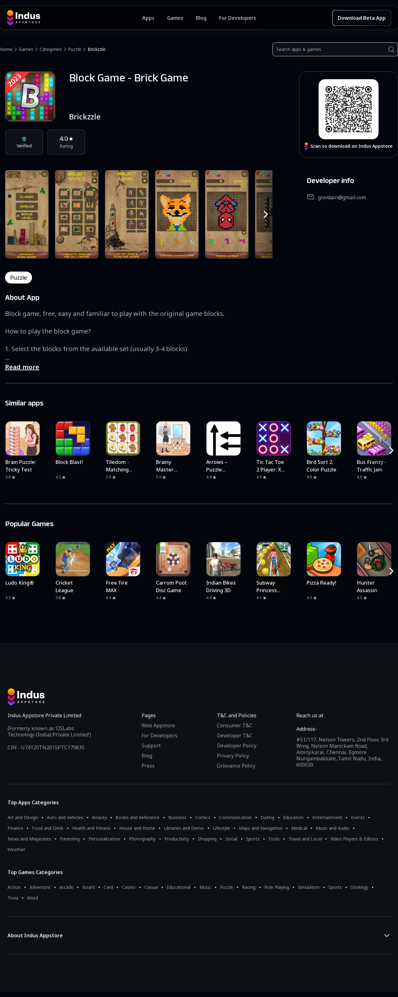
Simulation (309, 887)
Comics (202, 817)
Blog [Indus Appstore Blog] (201, 18)
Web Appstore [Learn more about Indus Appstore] (158, 725)
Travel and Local (305, 839)
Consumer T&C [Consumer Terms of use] (234, 725)
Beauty (99, 817)
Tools (274, 839)
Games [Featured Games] (175, 18)
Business (177, 817)
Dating (267, 817)
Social (231, 839)
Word (32, 898)
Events (358, 817)
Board (88, 887)
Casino (129, 887)
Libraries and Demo (184, 828)
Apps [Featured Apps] (148, 18)
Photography (142, 839)
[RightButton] (265, 214)
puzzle (18, 277)
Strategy (359, 887)
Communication (235, 817)
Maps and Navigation (260, 828)
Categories (51, 49)
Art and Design (23, 817)
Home (6, 49)
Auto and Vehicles (65, 817)
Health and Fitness (91, 828)
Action (14, 887)
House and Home (137, 828)
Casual (151, 887)
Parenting (70, 839)
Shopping (207, 839)
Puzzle (74, 49)
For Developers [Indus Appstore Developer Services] (237, 18)
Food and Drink (47, 828)
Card (108, 887)
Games (26, 49)
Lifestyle (221, 828)
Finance (15, 828)
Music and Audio (332, 828)
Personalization (104, 839)
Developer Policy (236, 745)
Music (205, 887)
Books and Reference (137, 817)
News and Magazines (29, 839)
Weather (16, 849)
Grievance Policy (236, 766)
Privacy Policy (233, 755)
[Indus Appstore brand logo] (74, 18)
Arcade (66, 887)
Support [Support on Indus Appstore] (151, 745)
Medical (299, 828)
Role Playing (276, 887)
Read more (22, 367)
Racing (248, 887)
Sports (253, 839)
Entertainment (327, 817)
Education (293, 817)
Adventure (40, 887)
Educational (179, 887)
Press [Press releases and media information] (148, 766)
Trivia (13, 898)
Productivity (176, 839)
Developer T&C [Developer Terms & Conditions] (235, 735)
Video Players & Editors (354, 839)
